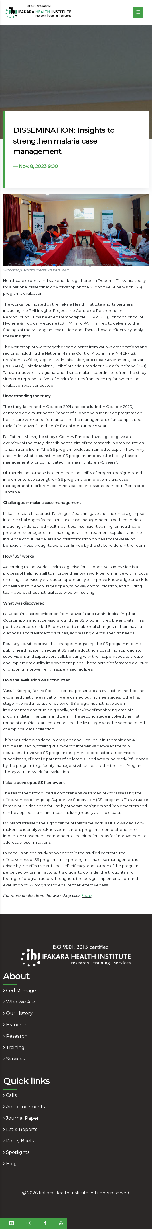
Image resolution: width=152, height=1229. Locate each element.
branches (15, 1024)
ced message (19, 990)
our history (18, 1013)
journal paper (21, 1118)
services (14, 1059)
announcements (24, 1106)
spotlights (16, 1152)
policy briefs (18, 1141)
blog (10, 1163)
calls (10, 1095)
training (14, 1047)
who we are (19, 1002)
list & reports (20, 1129)
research (15, 1036)
